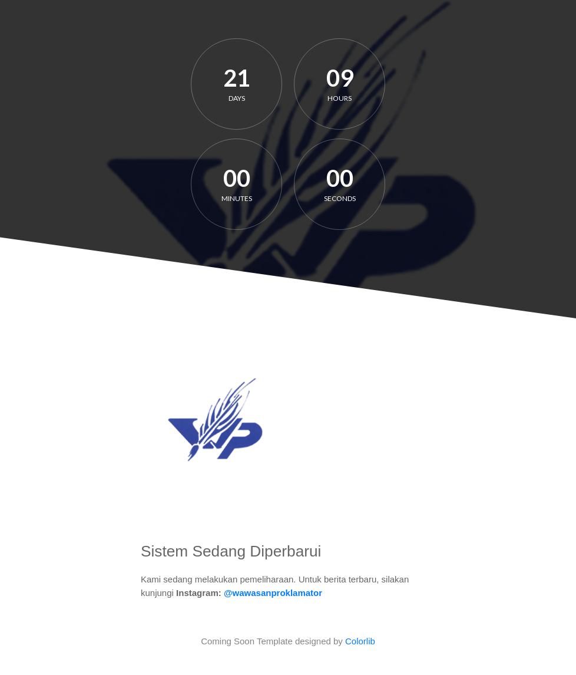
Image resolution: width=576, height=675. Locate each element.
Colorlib (360, 641)
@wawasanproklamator (273, 593)
